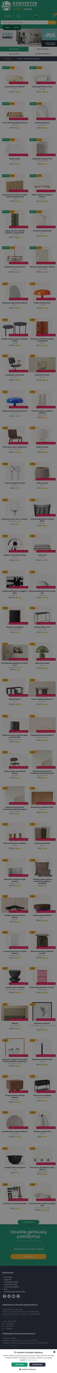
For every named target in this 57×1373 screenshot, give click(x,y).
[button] (28, 1369)
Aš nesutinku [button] (37, 1364)
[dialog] (28, 686)
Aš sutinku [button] (19, 1364)
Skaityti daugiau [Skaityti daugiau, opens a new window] (32, 1360)
